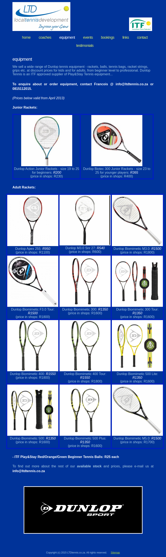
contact (142, 37)
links (125, 37)
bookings (107, 37)
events (88, 37)
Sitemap (115, 552)
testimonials (84, 45)
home (26, 37)
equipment (67, 37)
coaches (45, 37)
